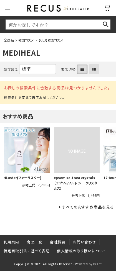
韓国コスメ (26, 40)
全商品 (9, 40)
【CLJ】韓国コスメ (51, 40)
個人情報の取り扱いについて (81, 250)
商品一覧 (34, 242)
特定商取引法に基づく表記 (26, 250)
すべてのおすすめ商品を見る (88, 207)
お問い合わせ (84, 242)
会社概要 (57, 242)
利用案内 (11, 242)
